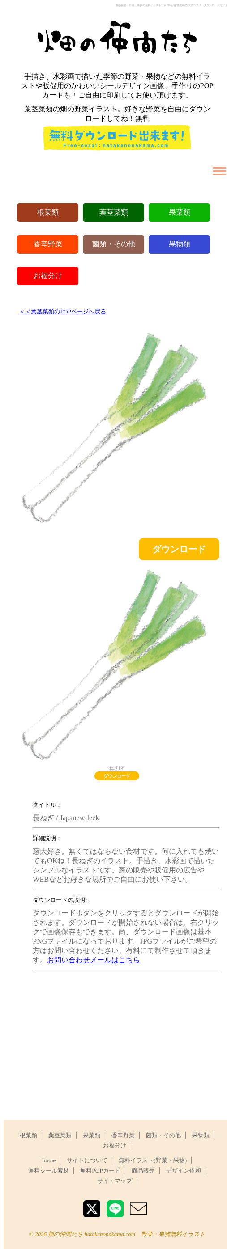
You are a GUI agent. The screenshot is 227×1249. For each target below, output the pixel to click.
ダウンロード (179, 549)
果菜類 (179, 212)
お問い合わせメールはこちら (93, 960)
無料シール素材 (48, 1170)
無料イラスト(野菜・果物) (153, 1160)
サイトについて (87, 1160)
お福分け (48, 275)
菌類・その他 (113, 244)
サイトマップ (114, 1180)
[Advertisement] (124, 1039)
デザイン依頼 (183, 1170)
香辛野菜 (48, 244)
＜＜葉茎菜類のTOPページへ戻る (62, 311)
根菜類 (48, 212)
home (49, 1160)
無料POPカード (100, 1170)
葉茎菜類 (113, 212)
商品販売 (143, 1170)
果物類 (179, 244)
